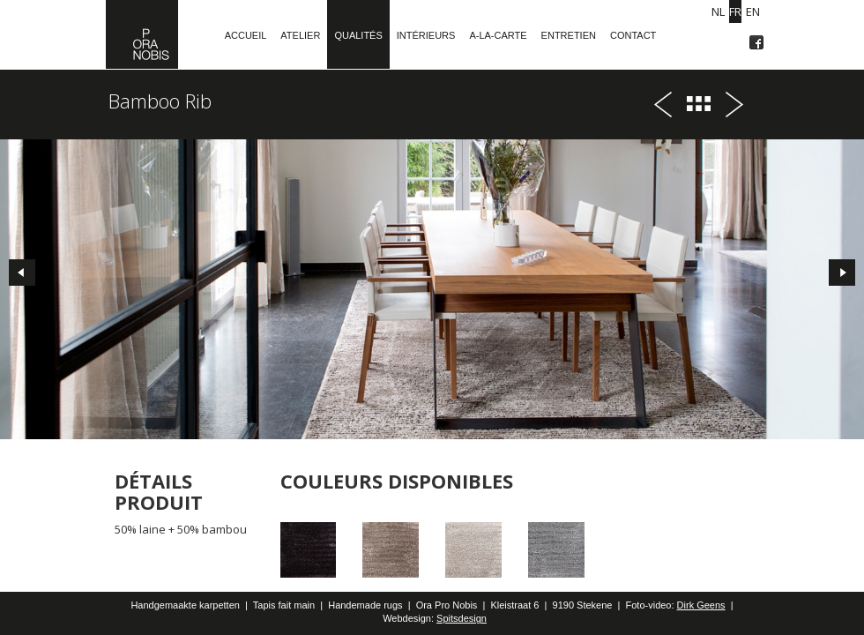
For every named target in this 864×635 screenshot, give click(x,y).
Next (846, 277)
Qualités (358, 35)
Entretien (568, 35)
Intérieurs (426, 35)
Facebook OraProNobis (756, 42)
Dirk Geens (701, 605)
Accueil (246, 35)
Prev (17, 277)
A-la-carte (497, 35)
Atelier (300, 35)
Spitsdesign (461, 618)
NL (718, 11)
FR (735, 11)
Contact (633, 35)
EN (753, 11)
